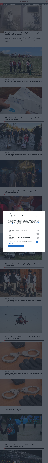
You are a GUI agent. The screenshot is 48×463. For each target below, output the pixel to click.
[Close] (43, 213)
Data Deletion (17, 249)
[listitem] (24, 227)
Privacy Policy (30, 249)
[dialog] (24, 231)
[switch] (37, 230)
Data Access (24, 249)
